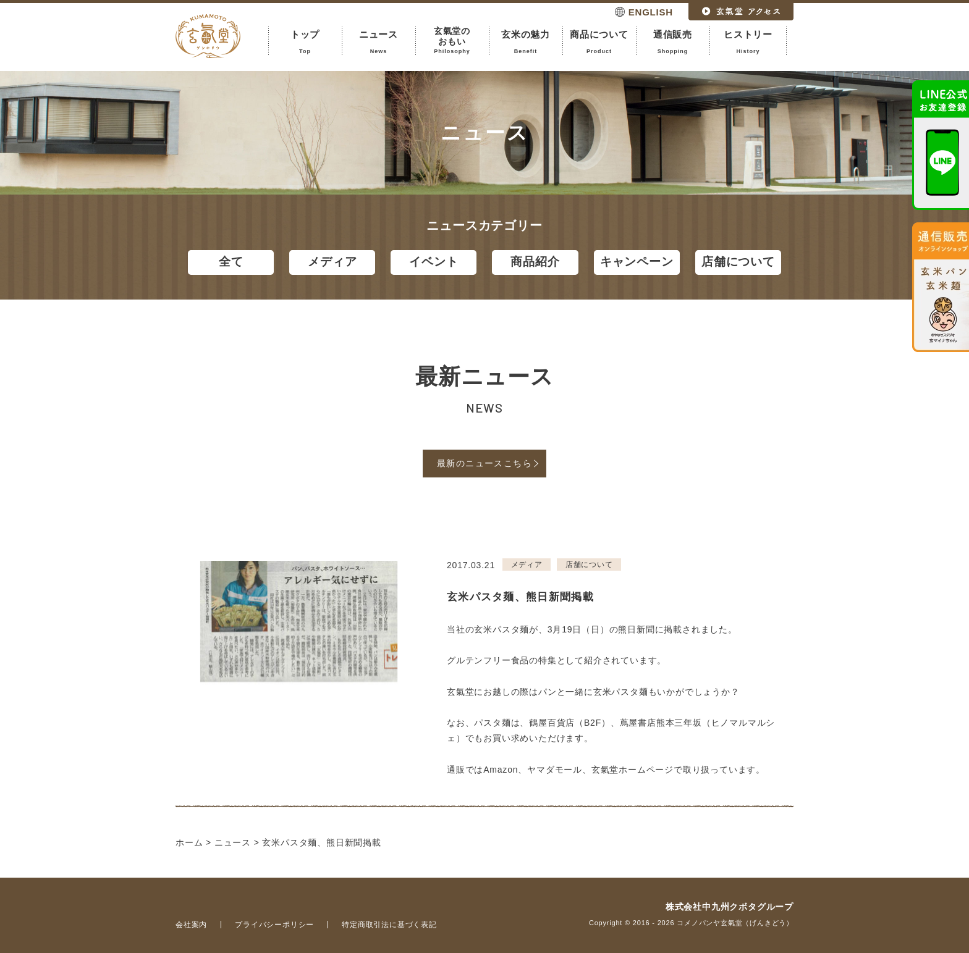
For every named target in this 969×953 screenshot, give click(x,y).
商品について (599, 42)
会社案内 (191, 924)
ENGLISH (650, 12)
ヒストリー (748, 42)
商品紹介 (534, 261)
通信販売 (672, 42)
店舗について (738, 261)
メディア (332, 261)
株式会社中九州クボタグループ (729, 906)
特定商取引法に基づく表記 (389, 924)
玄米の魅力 (525, 42)
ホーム (189, 842)
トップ (305, 42)
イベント (433, 261)
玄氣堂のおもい (452, 40)
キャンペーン (637, 261)
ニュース (378, 42)
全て (231, 261)
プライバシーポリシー (274, 924)
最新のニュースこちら (484, 463)
